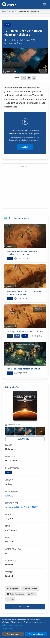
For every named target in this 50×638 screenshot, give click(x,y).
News (11, 11)
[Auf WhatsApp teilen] (34, 78)
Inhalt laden (25, 147)
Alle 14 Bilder (25, 439)
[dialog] (25, 627)
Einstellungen (7, 629)
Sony (9, 495)
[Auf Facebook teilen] (29, 78)
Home (3, 11)
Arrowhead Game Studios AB (21, 507)
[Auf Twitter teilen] (23, 78)
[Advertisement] (25, 187)
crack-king (13, 40)
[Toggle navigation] (45, 5)
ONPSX (9, 4)
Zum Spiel (25, 606)
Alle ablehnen (13, 634)
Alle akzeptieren (36, 634)
